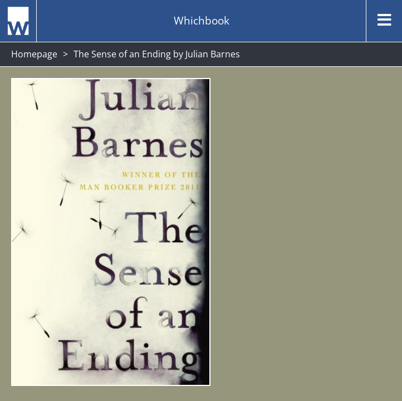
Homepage (34, 54)
